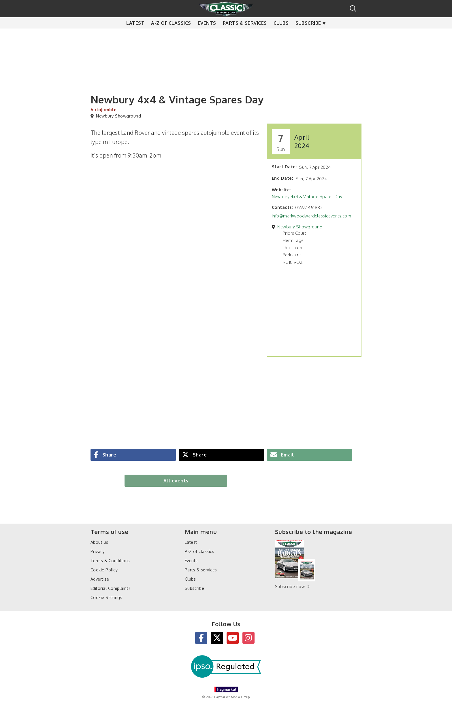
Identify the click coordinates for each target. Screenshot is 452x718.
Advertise (100, 579)
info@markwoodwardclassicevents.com (311, 215)
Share (108, 455)
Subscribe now (290, 586)
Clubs (281, 34)
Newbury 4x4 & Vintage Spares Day (307, 196)
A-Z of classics (171, 34)
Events (207, 34)
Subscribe (308, 34)
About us (99, 542)
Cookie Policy (104, 569)
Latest (135, 34)
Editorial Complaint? (111, 588)
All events (176, 481)
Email (287, 455)
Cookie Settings (106, 597)
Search (353, 8)
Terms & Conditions (110, 560)
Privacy (98, 551)
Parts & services (245, 34)
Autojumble (104, 109)
